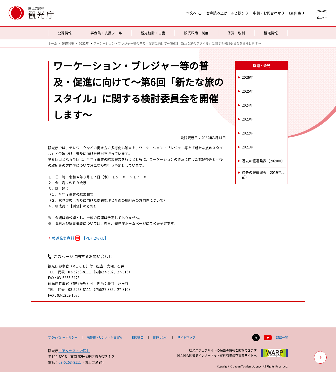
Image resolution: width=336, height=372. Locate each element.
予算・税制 (236, 32)
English (295, 12)
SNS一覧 (282, 337)
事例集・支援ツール (106, 32)
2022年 (84, 43)
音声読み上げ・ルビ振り (225, 12)
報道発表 (68, 43)
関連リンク (160, 337)
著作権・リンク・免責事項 (104, 337)
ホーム (52, 43)
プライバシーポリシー (62, 337)
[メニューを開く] (321, 13)
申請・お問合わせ (267, 12)
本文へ (191, 12)
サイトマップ (186, 337)
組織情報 (271, 32)
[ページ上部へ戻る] (320, 357)
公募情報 (65, 32)
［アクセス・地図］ (74, 350)
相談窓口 (138, 337)
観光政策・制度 (196, 32)
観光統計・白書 (153, 32)
